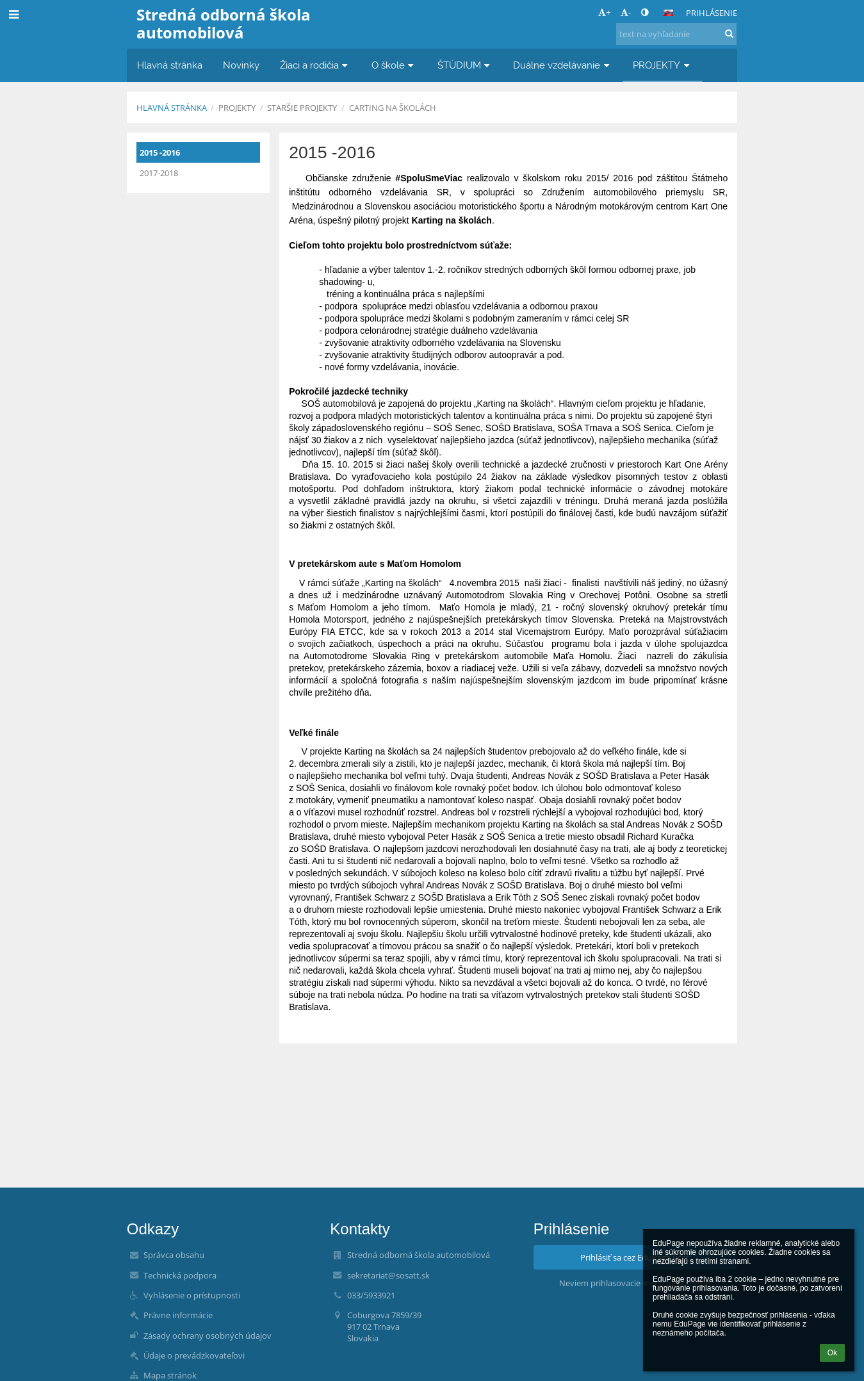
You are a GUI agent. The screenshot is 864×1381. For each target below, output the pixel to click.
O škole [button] (394, 65)
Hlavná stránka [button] (169, 65)
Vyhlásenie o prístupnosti (191, 1295)
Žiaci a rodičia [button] (315, 65)
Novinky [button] (241, 65)
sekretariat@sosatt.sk (388, 1275)
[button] (668, 12)
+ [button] (604, 12)
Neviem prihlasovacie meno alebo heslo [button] (634, 1283)
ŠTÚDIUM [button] (465, 65)
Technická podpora (179, 1275)
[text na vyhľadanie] (676, 33)
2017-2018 (159, 173)
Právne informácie (178, 1315)
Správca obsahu (173, 1255)
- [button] (626, 12)
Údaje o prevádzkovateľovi (194, 1355)
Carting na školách (392, 107)
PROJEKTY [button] (662, 65)
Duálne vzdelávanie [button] (562, 65)
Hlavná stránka (171, 107)
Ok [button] (832, 1352)
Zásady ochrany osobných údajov (207, 1335)
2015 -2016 (160, 152)
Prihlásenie (711, 13)
